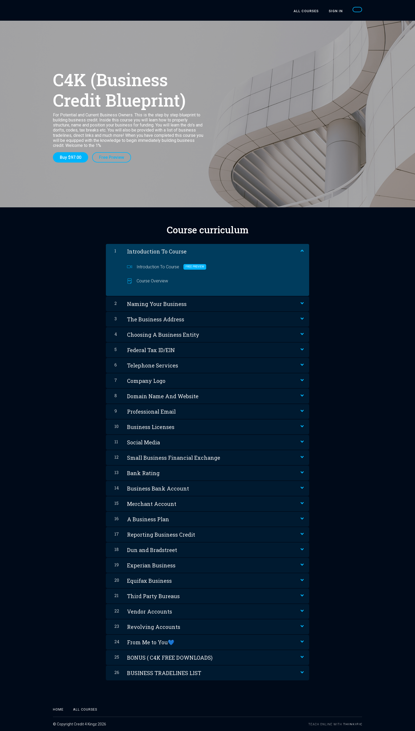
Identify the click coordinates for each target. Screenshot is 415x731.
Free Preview (111, 157)
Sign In (336, 11)
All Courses (306, 11)
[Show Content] (301, 250)
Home (58, 709)
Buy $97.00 (70, 157)
